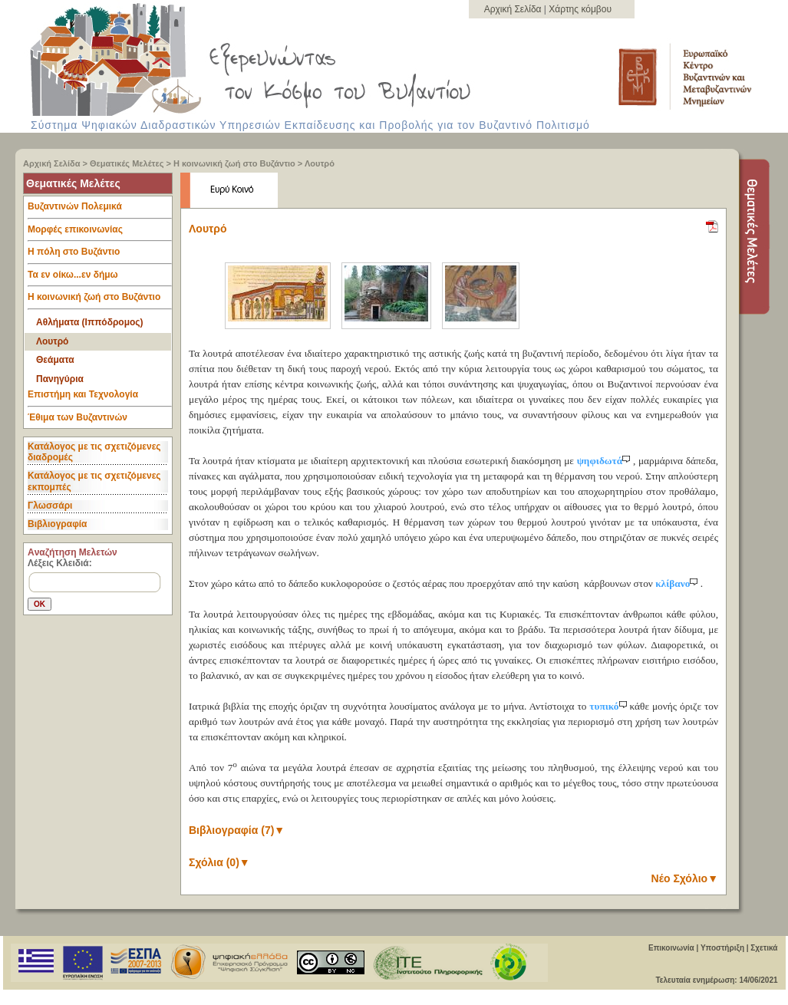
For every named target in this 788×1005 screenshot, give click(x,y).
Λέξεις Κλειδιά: (60, 563)
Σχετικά (763, 948)
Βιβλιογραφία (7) (237, 830)
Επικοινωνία (671, 948)
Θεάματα (55, 359)
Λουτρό (320, 163)
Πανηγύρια (60, 379)
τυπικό (609, 706)
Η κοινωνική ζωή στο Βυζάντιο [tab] (100, 301)
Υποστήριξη (722, 948)
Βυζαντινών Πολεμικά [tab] (100, 210)
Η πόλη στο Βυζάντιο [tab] (100, 255)
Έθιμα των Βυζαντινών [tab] (77, 418)
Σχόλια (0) (219, 862)
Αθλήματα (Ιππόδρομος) (89, 322)
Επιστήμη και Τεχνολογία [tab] (100, 398)
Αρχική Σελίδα (514, 9)
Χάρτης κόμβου (580, 9)
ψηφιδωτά (605, 460)
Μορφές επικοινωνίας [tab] (100, 233)
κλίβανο (678, 583)
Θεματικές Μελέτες (126, 163)
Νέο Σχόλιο (684, 878)
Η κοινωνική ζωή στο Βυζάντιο (234, 163)
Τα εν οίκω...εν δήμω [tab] (100, 278)
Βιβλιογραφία (57, 524)
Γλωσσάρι (50, 505)
